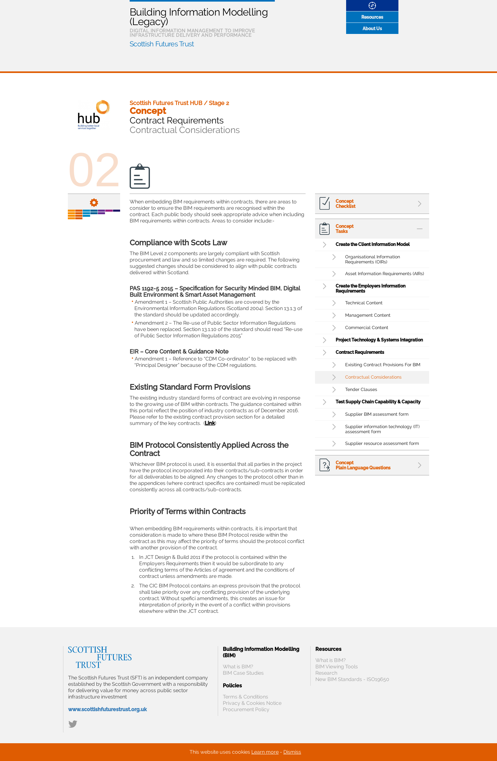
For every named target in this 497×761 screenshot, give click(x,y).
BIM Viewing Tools (336, 667)
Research (326, 673)
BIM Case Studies (243, 673)
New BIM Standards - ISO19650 (352, 679)
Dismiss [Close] (292, 752)
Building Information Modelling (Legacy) (199, 16)
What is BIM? (238, 667)
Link (210, 423)
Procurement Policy (246, 709)
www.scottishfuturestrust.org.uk (107, 709)
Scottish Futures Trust (162, 44)
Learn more (265, 752)
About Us (372, 28)
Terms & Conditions (245, 697)
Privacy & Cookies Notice (252, 703)
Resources (372, 17)
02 (94, 169)
